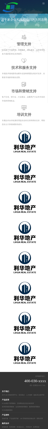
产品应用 (5, 400)
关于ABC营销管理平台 (9, 395)
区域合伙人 (20, 427)
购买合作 (5, 423)
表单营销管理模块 (8, 407)
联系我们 (22, 395)
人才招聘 (29, 395)
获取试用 (40, 418)
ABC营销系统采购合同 (27, 418)
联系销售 (12, 427)
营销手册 (5, 418)
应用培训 (36, 427)
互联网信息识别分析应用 (25, 403)
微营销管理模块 (34, 407)
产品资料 (5, 415)
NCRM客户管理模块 (9, 403)
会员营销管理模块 (21, 407)
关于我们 (5, 391)
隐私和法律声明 (39, 395)
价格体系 (5, 427)
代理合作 (29, 427)
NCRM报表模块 (7, 410)
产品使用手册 (14, 418)
